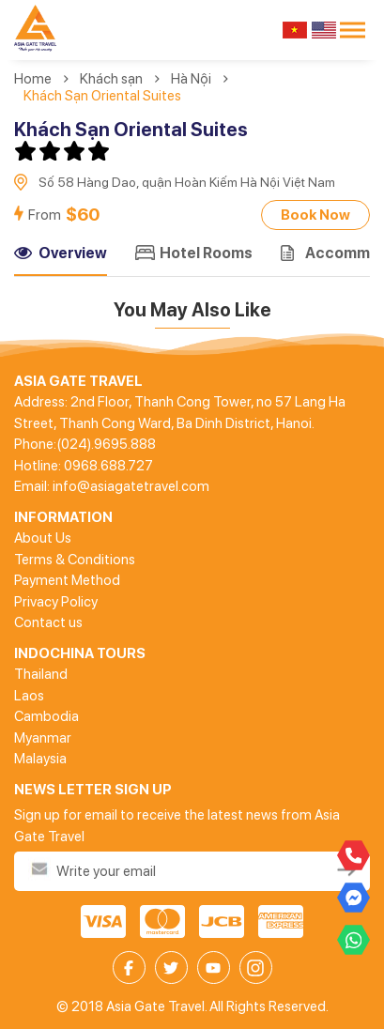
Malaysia (40, 758)
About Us (42, 538)
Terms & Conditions (74, 559)
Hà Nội (191, 78)
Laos (29, 695)
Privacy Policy (56, 601)
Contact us (48, 622)
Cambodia (46, 716)
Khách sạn (111, 78)
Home (33, 78)
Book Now (315, 215)
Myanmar (42, 738)
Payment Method (67, 580)
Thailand (41, 674)
